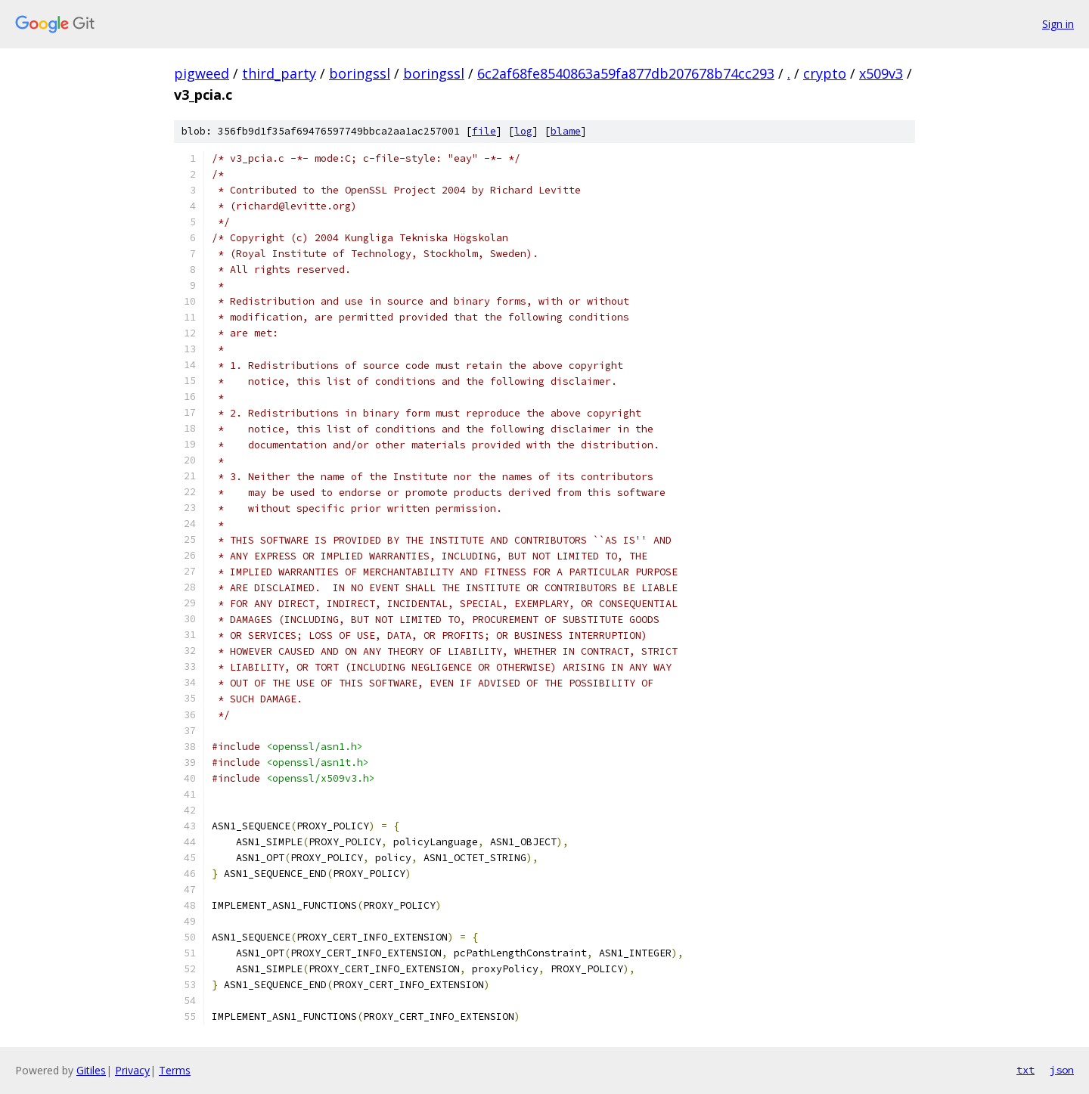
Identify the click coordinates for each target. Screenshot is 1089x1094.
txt (1025, 1070)
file (484, 131)
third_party (279, 73)
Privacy (132, 1070)
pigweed (201, 73)
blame (566, 131)
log (523, 131)
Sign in (1058, 24)
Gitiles (91, 1070)
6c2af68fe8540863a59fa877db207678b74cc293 (625, 73)
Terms (175, 1070)
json (1062, 1070)
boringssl (359, 73)
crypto (824, 73)
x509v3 (881, 73)
